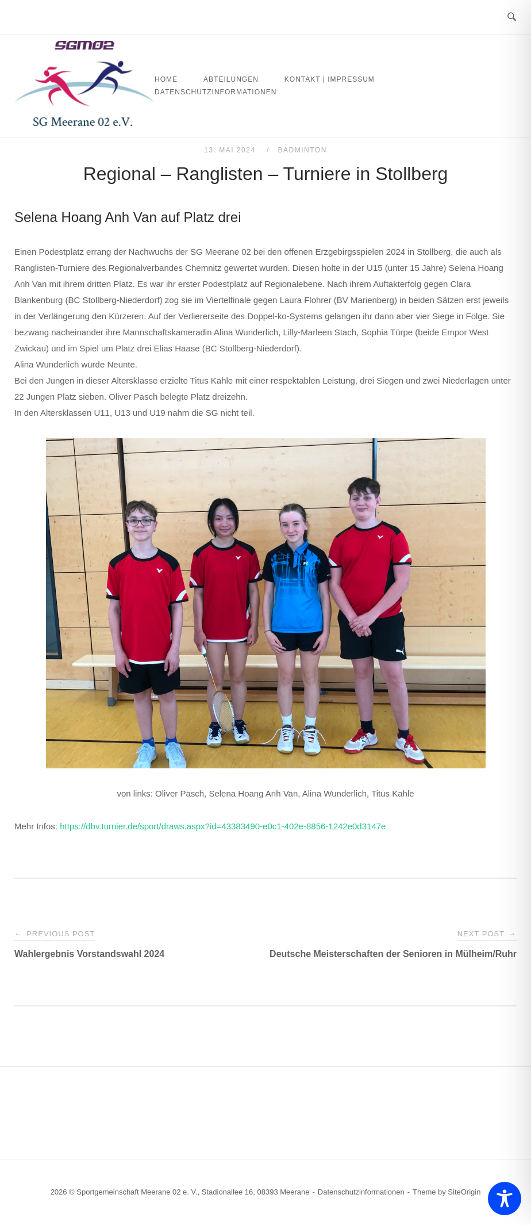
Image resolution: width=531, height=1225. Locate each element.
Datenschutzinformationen (215, 92)
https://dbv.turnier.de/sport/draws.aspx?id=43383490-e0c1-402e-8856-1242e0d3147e (223, 826)
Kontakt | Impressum (329, 79)
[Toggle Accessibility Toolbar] (504, 1198)
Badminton (302, 150)
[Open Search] (512, 17)
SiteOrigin (464, 1192)
